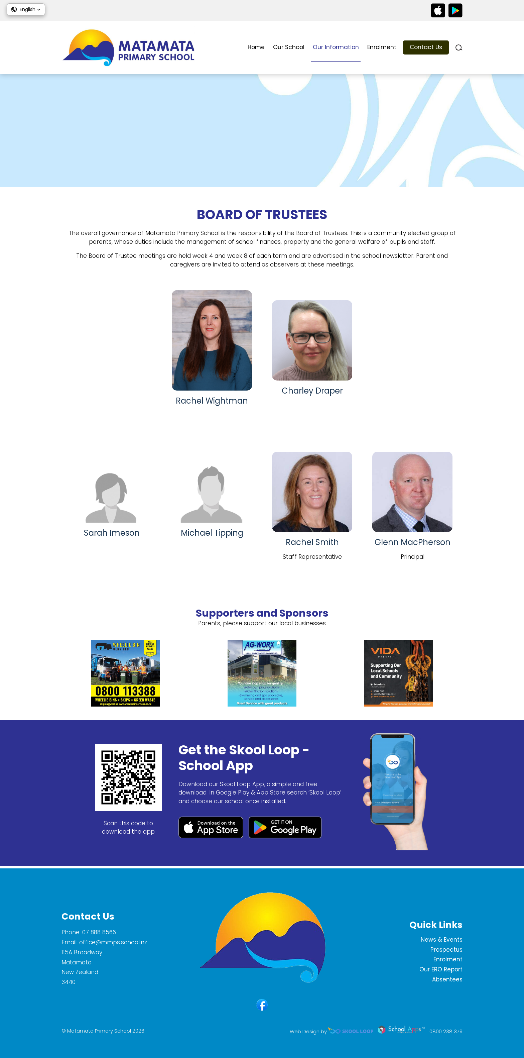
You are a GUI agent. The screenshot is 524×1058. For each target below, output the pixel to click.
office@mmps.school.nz (113, 942)
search (459, 47)
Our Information (336, 47)
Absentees (447, 979)
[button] (26, 9)
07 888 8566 (99, 932)
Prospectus (446, 950)
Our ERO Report (441, 969)
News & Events (442, 940)
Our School (288, 47)
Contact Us (426, 47)
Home (256, 47)
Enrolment (381, 47)
